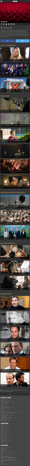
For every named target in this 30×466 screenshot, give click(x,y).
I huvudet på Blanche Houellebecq (5, 402)
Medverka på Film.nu (3, 451)
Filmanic (2, 453)
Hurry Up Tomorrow (3, 416)
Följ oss (2, 452)
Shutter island (2, 439)
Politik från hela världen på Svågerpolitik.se (13, 193)
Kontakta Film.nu (3, 448)
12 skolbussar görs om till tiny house (5, 456)
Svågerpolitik (2, 464)
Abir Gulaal (2, 408)
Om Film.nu (2, 447)
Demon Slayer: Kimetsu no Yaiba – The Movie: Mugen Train (8, 412)
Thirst (1, 442)
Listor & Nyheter (5, 96)
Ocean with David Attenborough (5, 407)
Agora (1, 438)
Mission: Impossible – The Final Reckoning (6, 417)
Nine (1, 435)
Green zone (2, 429)
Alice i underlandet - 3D (4, 434)
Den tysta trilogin (3, 411)
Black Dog (2, 399)
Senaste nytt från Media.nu (8, 45)
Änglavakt (2, 425)
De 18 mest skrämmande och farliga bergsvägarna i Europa (8, 457)
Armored (2, 426)
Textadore (2, 461)
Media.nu (2, 462)
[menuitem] (2, 394)
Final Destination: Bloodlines (4, 415)
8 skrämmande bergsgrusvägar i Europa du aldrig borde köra (8, 460)
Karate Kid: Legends (3, 420)
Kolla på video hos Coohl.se (8, 243)
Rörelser (2, 403)
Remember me (3, 430)
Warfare (2, 406)
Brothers (2, 433)
